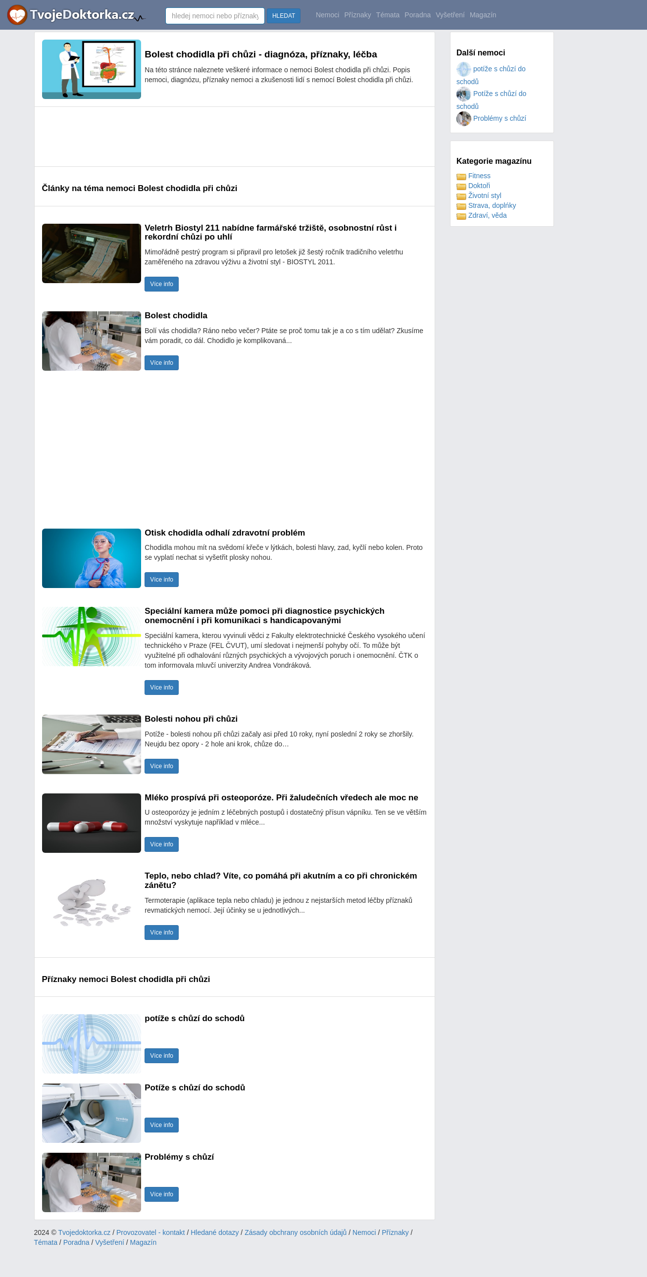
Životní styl (478, 195)
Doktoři (473, 186)
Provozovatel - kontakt (150, 1232)
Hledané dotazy (215, 1232)
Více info (161, 284)
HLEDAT (283, 15)
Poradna (417, 15)
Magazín (483, 15)
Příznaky (357, 15)
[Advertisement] (222, 136)
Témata (387, 15)
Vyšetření (450, 15)
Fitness (473, 176)
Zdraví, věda (481, 215)
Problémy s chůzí (491, 118)
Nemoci (327, 15)
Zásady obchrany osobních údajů (296, 1232)
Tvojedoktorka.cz (84, 1232)
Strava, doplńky (486, 205)
